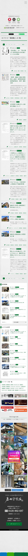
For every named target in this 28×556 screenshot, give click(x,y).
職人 (25, 70)
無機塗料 (3, 388)
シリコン (16, 388)
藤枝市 (25, 98)
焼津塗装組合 (17, 98)
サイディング (16, 384)
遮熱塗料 (16, 390)
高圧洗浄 (24, 199)
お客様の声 (16, 146)
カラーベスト (4, 390)
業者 (19, 70)
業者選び (22, 70)
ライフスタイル (22, 390)
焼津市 (22, 98)
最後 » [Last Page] (23, 44)
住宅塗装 (7, 245)
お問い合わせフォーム (15, 523)
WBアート (11, 228)
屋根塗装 (20, 245)
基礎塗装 (12, 245)
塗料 (13, 390)
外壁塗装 (20, 146)
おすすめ (15, 70)
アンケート (11, 146)
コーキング (16, 228)
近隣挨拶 (24, 119)
